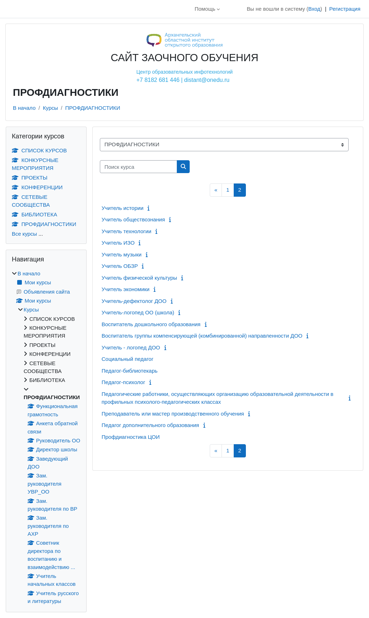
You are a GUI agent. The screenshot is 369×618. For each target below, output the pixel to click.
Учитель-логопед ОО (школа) (138, 312)
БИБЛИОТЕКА (34, 214)
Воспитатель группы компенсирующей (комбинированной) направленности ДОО (202, 336)
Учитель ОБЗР (120, 266)
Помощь (205, 9)
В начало (24, 108)
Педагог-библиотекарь (129, 371)
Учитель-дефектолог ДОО (134, 301)
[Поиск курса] (138, 166)
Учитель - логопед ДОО (131, 347)
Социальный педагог (128, 359)
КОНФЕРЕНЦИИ (37, 187)
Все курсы (24, 234)
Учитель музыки (122, 254)
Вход (314, 9)
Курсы (50, 108)
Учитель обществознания (133, 219)
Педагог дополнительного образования (150, 425)
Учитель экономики (126, 289)
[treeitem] (46, 437)
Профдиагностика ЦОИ (131, 437)
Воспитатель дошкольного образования (151, 324)
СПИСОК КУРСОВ (39, 150)
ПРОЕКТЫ (30, 178)
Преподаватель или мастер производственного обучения (173, 414)
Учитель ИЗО (118, 243)
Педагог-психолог (123, 382)
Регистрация (344, 9)
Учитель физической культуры (139, 278)
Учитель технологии (126, 231)
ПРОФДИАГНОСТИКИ (92, 108)
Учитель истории (123, 208)
